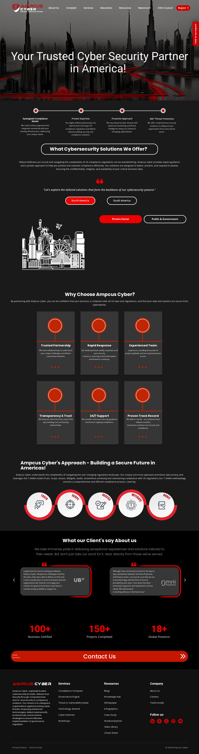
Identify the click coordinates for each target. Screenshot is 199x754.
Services (88, 7)
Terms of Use (35, 747)
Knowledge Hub (112, 696)
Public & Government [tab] (165, 219)
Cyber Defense (66, 714)
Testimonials (157, 702)
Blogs (107, 690)
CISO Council (165, 7)
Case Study (110, 714)
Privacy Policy (19, 747)
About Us (54, 7)
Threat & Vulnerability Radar (73, 702)
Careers (154, 696)
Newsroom (144, 7)
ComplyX (71, 7)
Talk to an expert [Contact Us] (195, 34)
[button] (28, 580)
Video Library (111, 726)
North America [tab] (80, 200)
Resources (125, 7)
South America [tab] (122, 200)
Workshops (64, 721)
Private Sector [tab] (120, 219)
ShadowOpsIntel (113, 721)
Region (182, 7)
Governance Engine (69, 696)
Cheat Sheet (111, 732)
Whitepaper (110, 702)
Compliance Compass (70, 690)
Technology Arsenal (69, 708)
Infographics (111, 708)
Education (106, 7)
